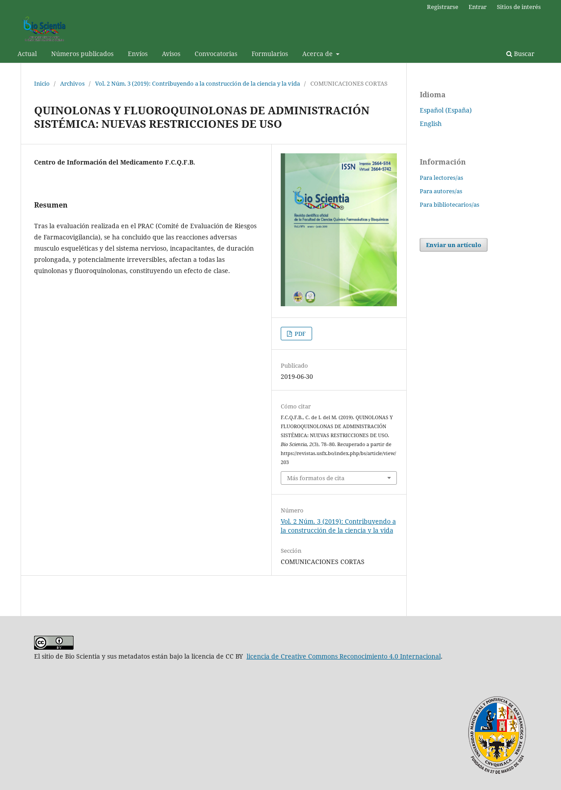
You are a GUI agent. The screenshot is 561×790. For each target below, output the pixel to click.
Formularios (270, 53)
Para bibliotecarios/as (449, 204)
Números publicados (82, 53)
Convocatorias (216, 53)
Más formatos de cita (315, 478)
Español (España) (446, 110)
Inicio (42, 83)
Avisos (171, 53)
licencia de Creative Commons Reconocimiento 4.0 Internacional (344, 656)
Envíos (138, 53)
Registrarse (442, 7)
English (431, 123)
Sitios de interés (519, 7)
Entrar (478, 7)
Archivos (72, 83)
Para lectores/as (441, 178)
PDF (299, 334)
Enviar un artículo (453, 245)
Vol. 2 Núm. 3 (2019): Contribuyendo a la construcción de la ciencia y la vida (197, 83)
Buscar (520, 53)
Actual (27, 53)
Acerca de (318, 53)
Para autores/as (441, 191)
